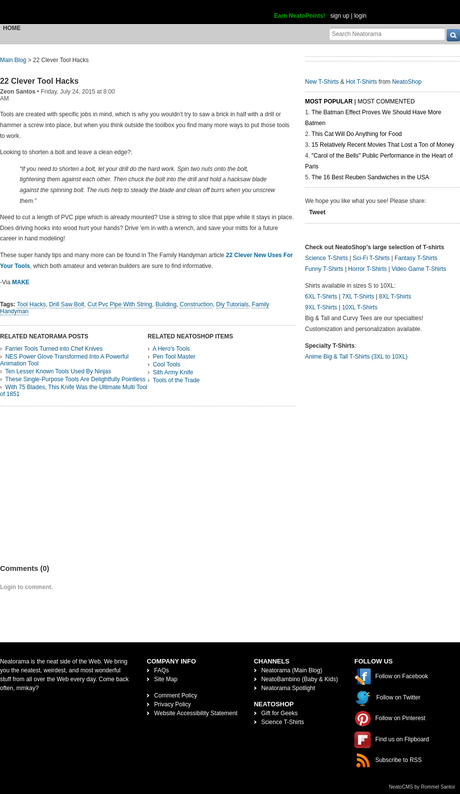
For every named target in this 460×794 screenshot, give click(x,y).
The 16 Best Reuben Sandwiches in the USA (370, 177)
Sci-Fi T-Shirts (371, 258)
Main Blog (13, 60)
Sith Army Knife (173, 372)
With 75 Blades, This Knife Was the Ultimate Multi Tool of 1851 (73, 390)
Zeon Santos (17, 91)
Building (166, 304)
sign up (339, 15)
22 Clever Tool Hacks (39, 81)
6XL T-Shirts (321, 296)
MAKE (20, 282)
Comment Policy (175, 695)
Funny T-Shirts (324, 268)
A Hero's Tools (171, 348)
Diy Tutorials (232, 304)
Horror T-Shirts (367, 268)
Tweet (317, 212)
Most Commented (386, 101)
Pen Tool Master (174, 356)
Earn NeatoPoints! (299, 15)
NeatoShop (407, 81)
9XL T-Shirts (321, 307)
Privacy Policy (172, 704)
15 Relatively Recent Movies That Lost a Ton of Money (382, 144)
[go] (453, 35)
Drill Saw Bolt (66, 304)
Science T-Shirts (326, 258)
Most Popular (329, 101)
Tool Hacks (31, 304)
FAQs (161, 670)
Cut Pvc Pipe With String (120, 304)
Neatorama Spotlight (288, 688)
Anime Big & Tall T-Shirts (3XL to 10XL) (356, 356)
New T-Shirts (321, 81)
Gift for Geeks (279, 713)
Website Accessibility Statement (195, 713)
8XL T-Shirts (395, 296)
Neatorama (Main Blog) (291, 670)
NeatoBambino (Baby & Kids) (299, 679)
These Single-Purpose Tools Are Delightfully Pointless (75, 379)
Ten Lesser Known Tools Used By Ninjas (58, 371)
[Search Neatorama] (387, 34)
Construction (196, 304)
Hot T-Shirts (361, 81)
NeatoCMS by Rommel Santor (422, 787)
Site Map (165, 679)
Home (12, 28)
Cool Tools (167, 364)
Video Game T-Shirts (419, 268)
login (360, 15)
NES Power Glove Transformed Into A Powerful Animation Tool (64, 360)
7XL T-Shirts (358, 296)
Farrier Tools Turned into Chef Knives (54, 348)
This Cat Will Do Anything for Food (356, 134)
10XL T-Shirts (359, 307)
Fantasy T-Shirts (416, 258)
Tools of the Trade (176, 380)
